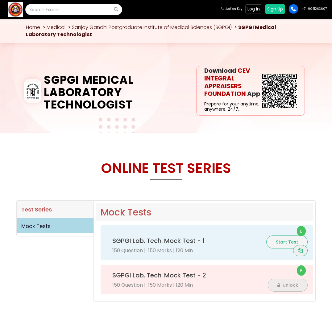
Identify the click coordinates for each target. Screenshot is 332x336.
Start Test (287, 242)
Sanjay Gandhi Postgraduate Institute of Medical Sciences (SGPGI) (152, 27)
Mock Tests (36, 226)
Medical (56, 27)
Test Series (36, 209)
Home (33, 27)
